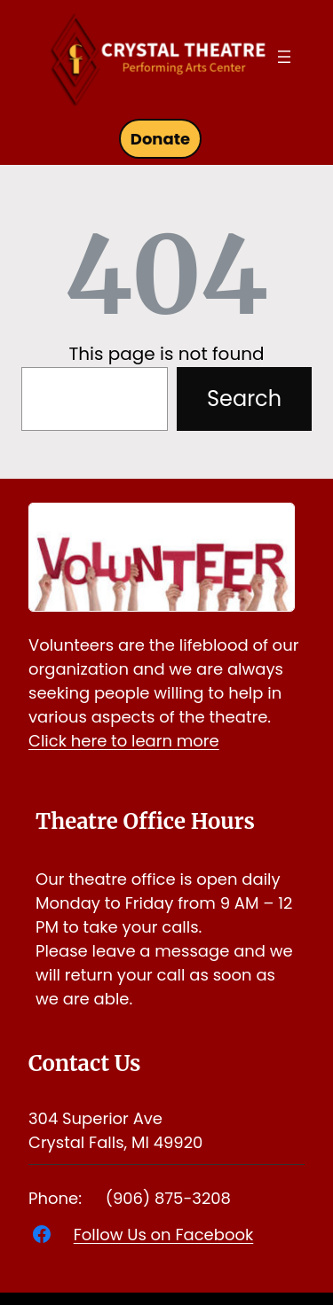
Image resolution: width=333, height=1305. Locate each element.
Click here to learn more (123, 741)
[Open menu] (284, 56)
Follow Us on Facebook (164, 1234)
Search (244, 398)
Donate (160, 139)
